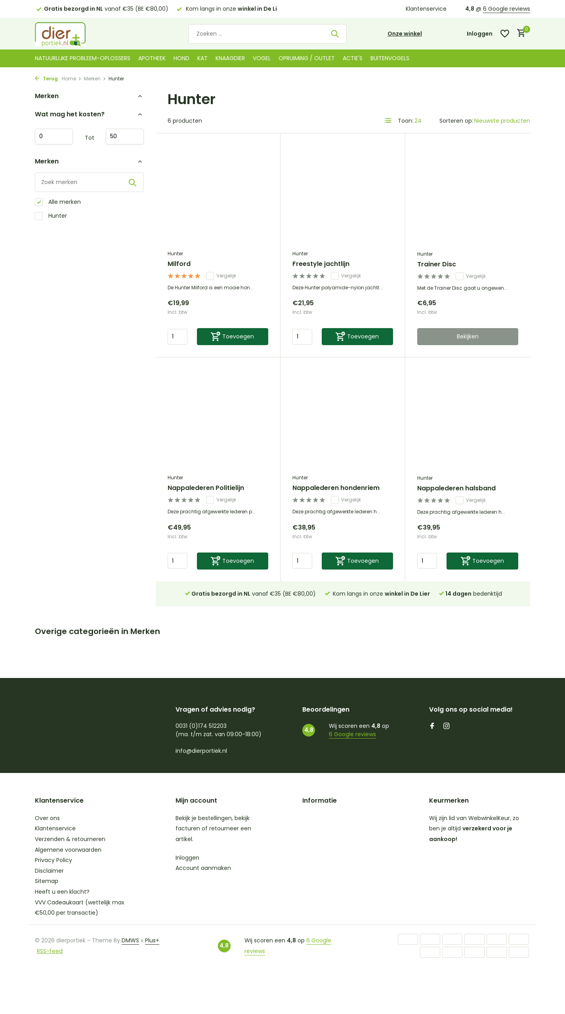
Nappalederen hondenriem (336, 488)
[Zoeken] (267, 34)
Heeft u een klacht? (62, 892)
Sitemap (46, 881)
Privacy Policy (53, 860)
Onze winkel (404, 34)
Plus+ (152, 940)
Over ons (47, 818)
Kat (202, 58)
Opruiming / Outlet (307, 58)
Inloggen (187, 858)
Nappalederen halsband (456, 488)
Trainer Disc (436, 264)
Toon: (405, 121)
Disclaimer (49, 871)
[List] (388, 120)
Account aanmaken (203, 868)
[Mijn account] (479, 34)
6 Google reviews (506, 9)
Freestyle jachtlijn (320, 264)
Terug (46, 78)
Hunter (51, 216)
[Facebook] (432, 726)
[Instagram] (446, 726)
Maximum (125, 136)
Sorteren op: (456, 121)
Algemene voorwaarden (68, 850)
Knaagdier (230, 58)
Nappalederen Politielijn (206, 488)
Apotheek (152, 58)
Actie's (353, 58)
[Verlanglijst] (504, 33)
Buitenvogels (389, 58)
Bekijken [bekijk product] (468, 336)
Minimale (54, 136)
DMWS (130, 940)
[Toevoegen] (232, 336)
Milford (179, 264)
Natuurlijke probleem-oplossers (82, 58)
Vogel (262, 58)
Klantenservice (426, 9)
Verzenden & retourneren (70, 839)
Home (72, 78)
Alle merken (58, 202)
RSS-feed (50, 951)
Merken (95, 78)
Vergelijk (221, 275)
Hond (181, 58)
